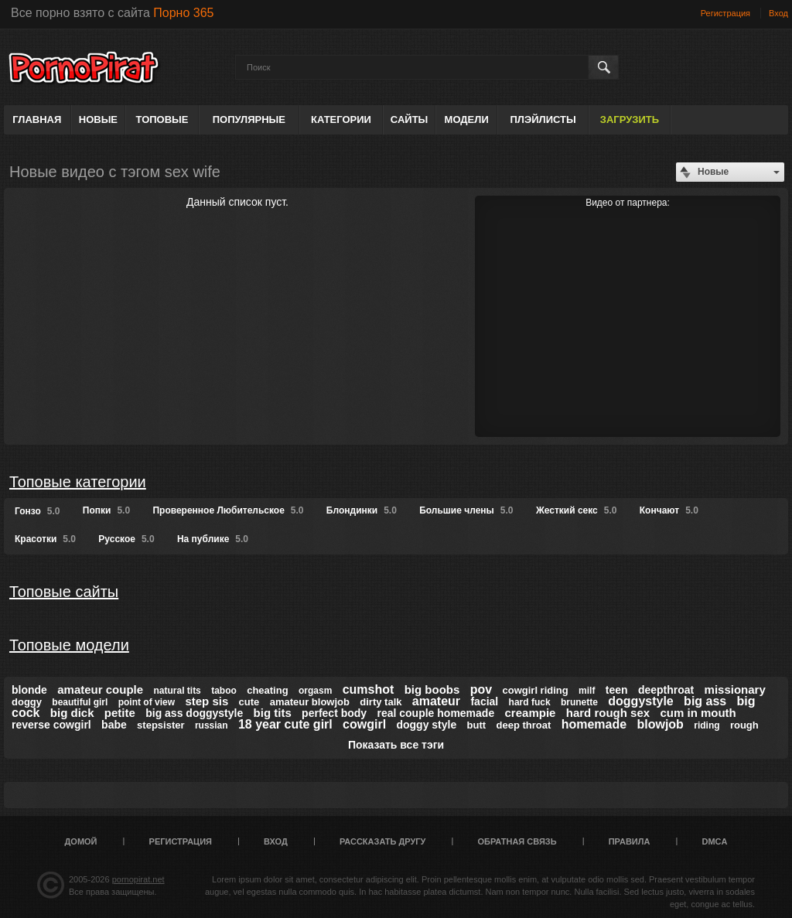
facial (484, 701)
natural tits (176, 690)
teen (617, 690)
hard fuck (530, 702)
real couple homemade (435, 713)
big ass (705, 701)
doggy (27, 702)
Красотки (45, 539)
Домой (81, 841)
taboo (224, 690)
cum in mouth (698, 712)
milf (587, 690)
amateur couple (100, 689)
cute (249, 702)
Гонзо (37, 511)
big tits (273, 712)
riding (706, 725)
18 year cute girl (285, 724)
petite (119, 712)
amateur (436, 701)
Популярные (249, 119)
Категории (341, 119)
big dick (72, 712)
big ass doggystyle (194, 713)
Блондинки (361, 510)
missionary (735, 689)
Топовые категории (77, 481)
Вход (778, 13)
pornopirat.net (138, 879)
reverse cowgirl (51, 724)
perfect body (334, 713)
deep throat (523, 725)
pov (481, 689)
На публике (212, 539)
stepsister (160, 725)
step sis (206, 701)
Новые (98, 119)
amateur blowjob (310, 702)
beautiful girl (80, 702)
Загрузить (629, 119)
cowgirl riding (535, 690)
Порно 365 (183, 12)
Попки (106, 510)
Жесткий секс (576, 510)
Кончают (669, 510)
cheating (267, 690)
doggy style (426, 724)
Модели (467, 119)
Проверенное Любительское (227, 510)
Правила (629, 841)
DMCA (714, 841)
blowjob (660, 724)
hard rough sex (608, 712)
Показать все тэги (396, 745)
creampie (530, 712)
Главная (36, 119)
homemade (594, 724)
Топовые (162, 119)
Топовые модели (69, 645)
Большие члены (466, 510)
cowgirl (364, 724)
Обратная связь (517, 841)
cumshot (368, 689)
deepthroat (666, 690)
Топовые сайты (63, 591)
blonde (29, 690)
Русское (126, 539)
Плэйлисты (542, 119)
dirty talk (380, 702)
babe (114, 724)
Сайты (409, 119)
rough (744, 725)
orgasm (315, 690)
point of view (146, 702)
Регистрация (725, 13)
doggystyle (640, 701)
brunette (579, 702)
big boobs (432, 689)
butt (476, 725)
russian (211, 725)
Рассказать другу (383, 841)
